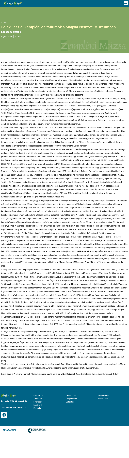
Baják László (6, 36)
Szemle (4, 22)
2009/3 (18, 36)
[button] (126, 3)
